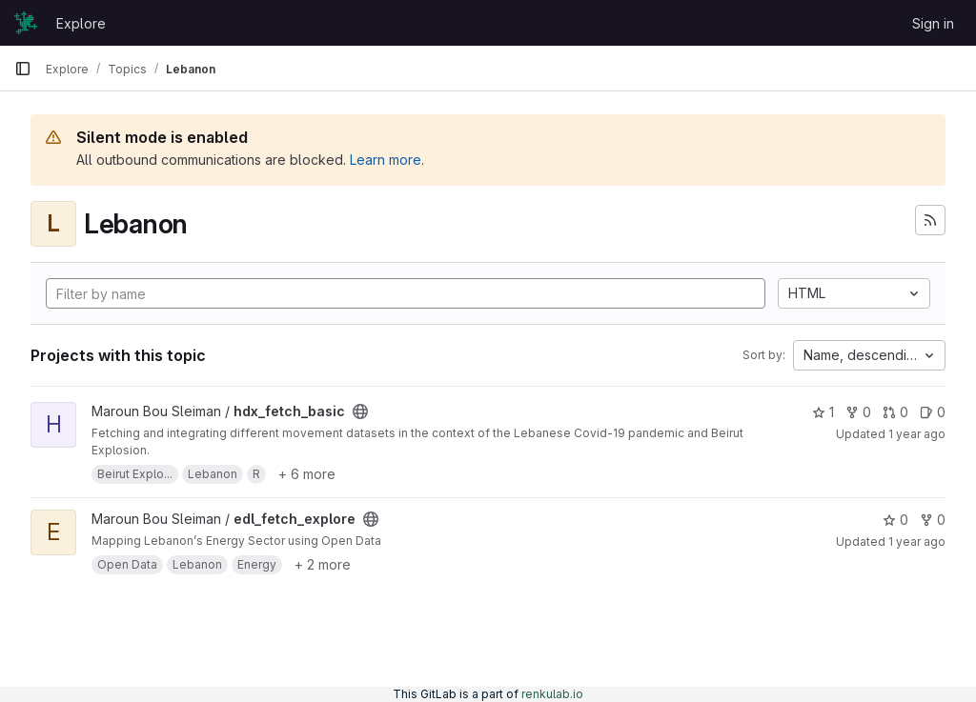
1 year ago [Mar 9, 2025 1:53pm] (917, 434)
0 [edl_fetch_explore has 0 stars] (895, 519)
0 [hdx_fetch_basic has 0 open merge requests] (895, 412)
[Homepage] (25, 23)
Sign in (933, 23)
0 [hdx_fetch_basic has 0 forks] (858, 412)
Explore (81, 23)
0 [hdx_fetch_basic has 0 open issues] (933, 412)
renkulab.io (552, 694)
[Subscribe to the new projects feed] (930, 220)
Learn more (385, 159)
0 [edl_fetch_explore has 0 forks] (933, 519)
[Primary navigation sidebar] (23, 68)
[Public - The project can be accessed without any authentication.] (360, 411)
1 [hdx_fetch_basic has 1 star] (823, 412)
